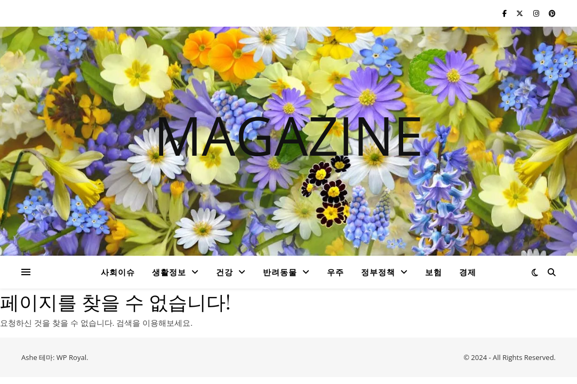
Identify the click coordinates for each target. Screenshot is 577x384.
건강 (224, 272)
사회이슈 (118, 272)
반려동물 (280, 272)
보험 (433, 272)
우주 (335, 272)
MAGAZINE (288, 135)
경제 (467, 272)
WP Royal (71, 357)
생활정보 (169, 272)
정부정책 (378, 272)
